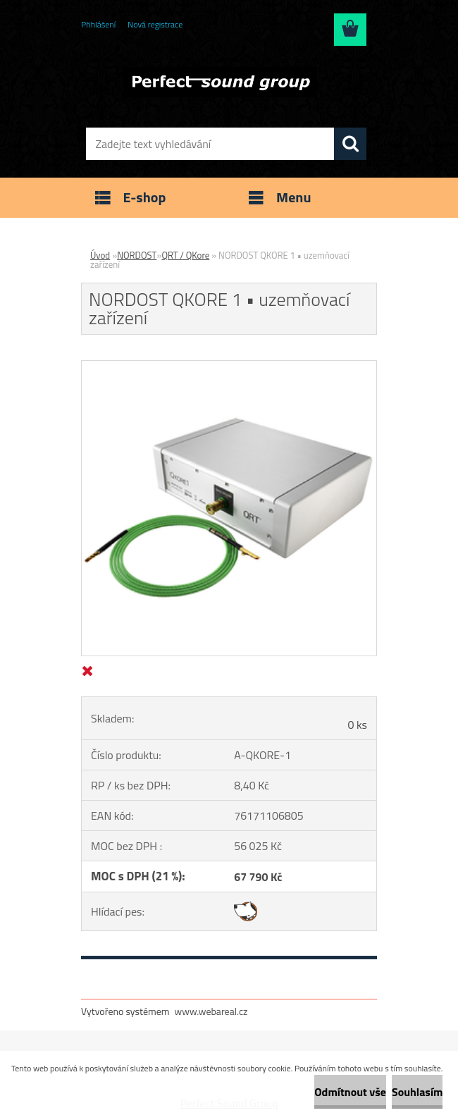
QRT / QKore (185, 255)
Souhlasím (417, 1091)
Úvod (100, 255)
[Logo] (220, 82)
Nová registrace (155, 24)
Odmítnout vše (350, 1091)
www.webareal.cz (211, 1011)
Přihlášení (98, 24)
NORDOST (136, 255)
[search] (350, 144)
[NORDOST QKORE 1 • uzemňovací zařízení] (229, 366)
